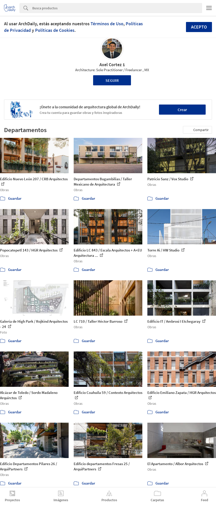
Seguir (112, 80)
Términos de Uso (107, 24)
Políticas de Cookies (54, 30)
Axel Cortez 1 (112, 64)
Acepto (199, 27)
